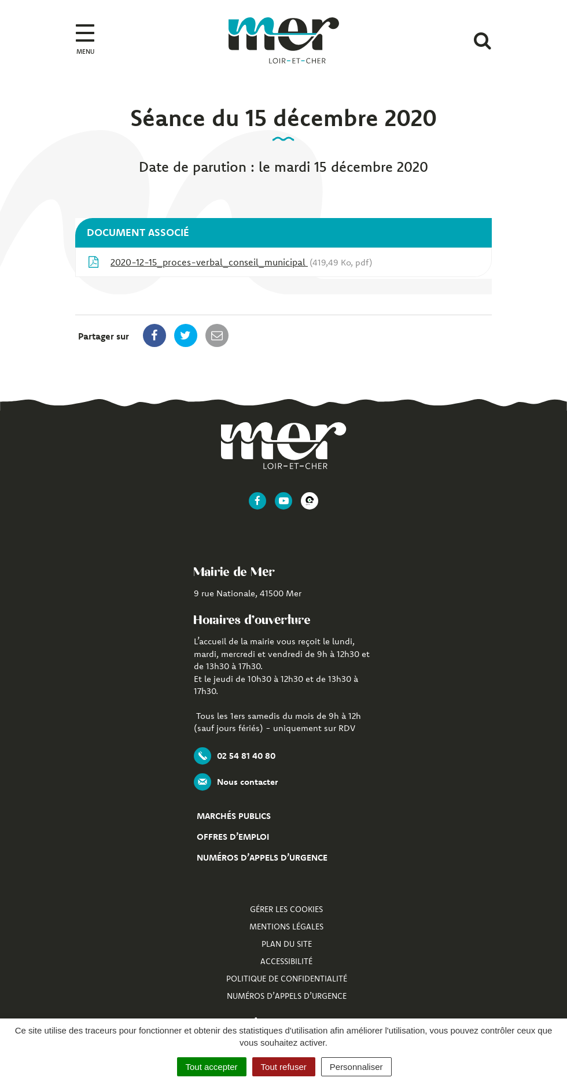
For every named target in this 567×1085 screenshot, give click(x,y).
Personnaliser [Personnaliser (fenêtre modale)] (356, 1067)
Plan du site (287, 944)
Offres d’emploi (233, 836)
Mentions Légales (286, 926)
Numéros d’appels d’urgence (262, 857)
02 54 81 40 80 (234, 756)
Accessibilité (286, 961)
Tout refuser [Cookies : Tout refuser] (284, 1067)
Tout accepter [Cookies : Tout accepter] (212, 1067)
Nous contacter (236, 782)
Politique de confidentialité (286, 978)
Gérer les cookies (286, 909)
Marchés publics (234, 815)
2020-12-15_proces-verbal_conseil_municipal (230, 262)
